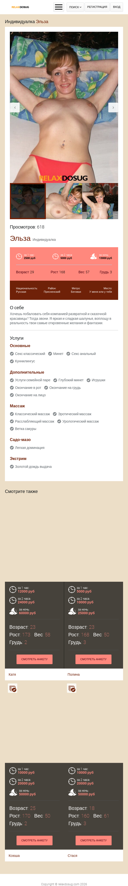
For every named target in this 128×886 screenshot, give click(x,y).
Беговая (76, 291)
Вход (116, 7)
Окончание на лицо (30, 395)
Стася (72, 851)
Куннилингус (25, 361)
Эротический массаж (74, 414)
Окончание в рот (28, 388)
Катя (12, 674)
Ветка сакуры (25, 429)
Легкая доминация (29, 448)
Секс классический (30, 354)
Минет (58, 354)
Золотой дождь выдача (33, 467)
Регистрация (97, 7)
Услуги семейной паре (32, 380)
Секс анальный (84, 354)
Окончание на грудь (65, 388)
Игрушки (98, 380)
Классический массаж (32, 414)
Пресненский (52, 291)
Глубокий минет (71, 380)
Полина (74, 674)
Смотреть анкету (34, 659)
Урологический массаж (80, 421)
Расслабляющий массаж (34, 421)
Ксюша (14, 851)
